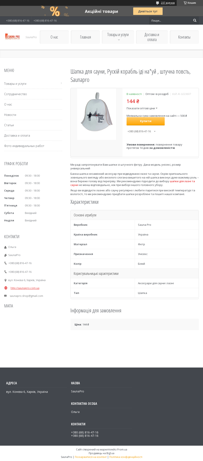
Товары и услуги (118, 34)
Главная (85, 37)
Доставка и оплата (152, 37)
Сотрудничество (15, 94)
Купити (145, 121)
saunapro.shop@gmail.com (26, 295)
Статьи (9, 125)
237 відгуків (168, 3)
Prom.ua (122, 449)
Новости (10, 115)
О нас (54, 37)
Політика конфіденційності (125, 457)
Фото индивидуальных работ (24, 146)
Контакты (184, 37)
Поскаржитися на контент (91, 457)
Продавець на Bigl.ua (101, 453)
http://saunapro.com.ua (25, 288)
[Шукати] (195, 20)
